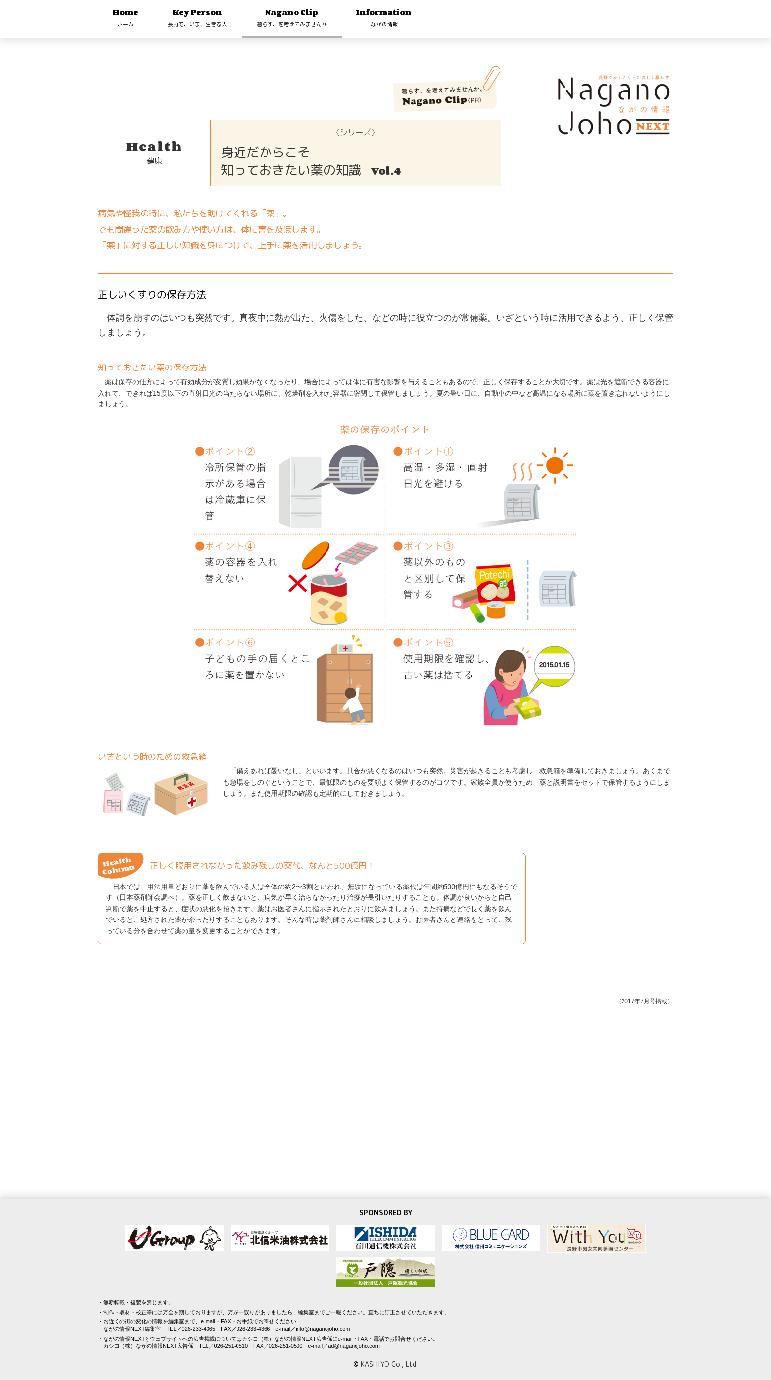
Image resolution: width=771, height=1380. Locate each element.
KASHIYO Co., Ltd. (389, 1364)
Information (384, 17)
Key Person (197, 17)
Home (125, 17)
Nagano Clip (292, 17)
